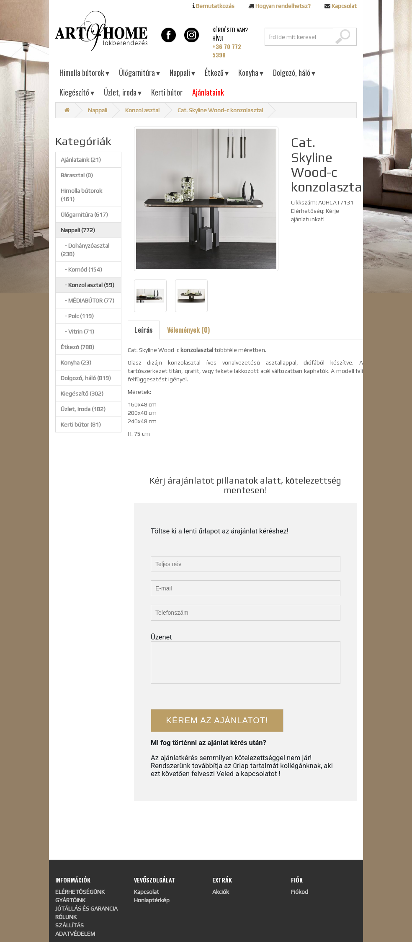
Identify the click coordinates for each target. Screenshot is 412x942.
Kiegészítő (76, 92)
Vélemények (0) (188, 330)
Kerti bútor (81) (81, 424)
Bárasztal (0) (77, 175)
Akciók (220, 891)
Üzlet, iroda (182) (83, 409)
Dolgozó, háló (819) (86, 378)
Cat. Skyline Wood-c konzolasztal (220, 110)
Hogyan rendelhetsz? (283, 6)
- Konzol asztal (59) (87, 285)
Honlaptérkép (152, 900)
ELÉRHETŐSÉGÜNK (80, 891)
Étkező (217, 72)
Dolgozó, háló (294, 72)
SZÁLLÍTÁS (69, 925)
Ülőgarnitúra (139, 72)
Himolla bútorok (84, 72)
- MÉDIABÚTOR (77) (87, 300)
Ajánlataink (208, 92)
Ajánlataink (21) (81, 159)
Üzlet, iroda (123, 92)
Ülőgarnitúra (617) (84, 214)
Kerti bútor (167, 92)
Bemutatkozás (215, 6)
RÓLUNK (66, 917)
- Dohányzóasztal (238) (85, 249)
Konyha (250, 72)
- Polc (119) (77, 316)
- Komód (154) (81, 269)
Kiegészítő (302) (82, 393)
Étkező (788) (77, 347)
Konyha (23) (76, 362)
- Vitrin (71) (77, 331)
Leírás (143, 330)
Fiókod (299, 891)
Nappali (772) (78, 230)
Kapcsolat (344, 6)
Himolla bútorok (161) (81, 194)
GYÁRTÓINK (70, 900)
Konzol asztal (142, 110)
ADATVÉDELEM (75, 933)
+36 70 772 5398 (226, 50)
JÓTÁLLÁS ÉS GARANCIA (86, 908)
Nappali (182, 72)
